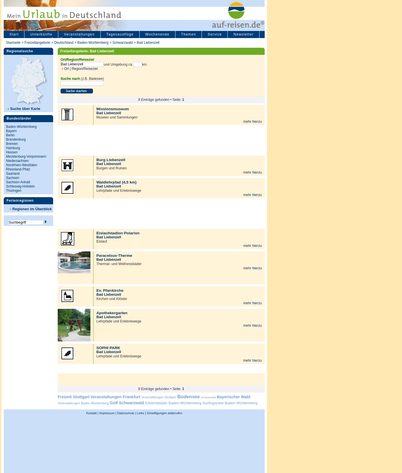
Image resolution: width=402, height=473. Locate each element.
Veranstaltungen (79, 34)
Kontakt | (92, 413)
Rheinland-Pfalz (18, 169)
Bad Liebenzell (148, 43)
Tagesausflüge (120, 34)
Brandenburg (16, 139)
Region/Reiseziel (85, 69)
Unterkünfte (41, 34)
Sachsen (12, 178)
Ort (66, 69)
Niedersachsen (17, 161)
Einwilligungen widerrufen (164, 413)
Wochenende (157, 34)
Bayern (11, 131)
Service (215, 34)
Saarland (13, 174)
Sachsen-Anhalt (18, 182)
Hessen (12, 152)
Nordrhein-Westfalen (21, 165)
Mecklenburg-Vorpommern (26, 157)
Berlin (10, 135)
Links (140, 413)
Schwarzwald (122, 43)
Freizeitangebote (37, 43)
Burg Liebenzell (110, 160)
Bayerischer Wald (233, 397)
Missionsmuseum (112, 109)
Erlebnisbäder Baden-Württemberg (173, 403)
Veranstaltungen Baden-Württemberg (83, 403)
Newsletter (243, 34)
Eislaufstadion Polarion (118, 233)
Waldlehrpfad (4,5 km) (116, 182)
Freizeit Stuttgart (74, 397)
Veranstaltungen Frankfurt (115, 397)
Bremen (12, 144)
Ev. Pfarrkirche (109, 290)
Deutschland (64, 43)
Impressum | (108, 413)
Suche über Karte (23, 109)
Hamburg (13, 148)
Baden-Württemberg (92, 43)
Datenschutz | (126, 413)
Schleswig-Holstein (20, 186)
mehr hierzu (252, 122)
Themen (188, 34)
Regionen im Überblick (30, 209)
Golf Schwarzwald (127, 403)
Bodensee (188, 396)
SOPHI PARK (108, 348)
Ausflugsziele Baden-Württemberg (229, 403)
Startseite (13, 43)
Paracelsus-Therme (114, 255)
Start (13, 34)
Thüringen (13, 191)
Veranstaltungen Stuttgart (158, 397)
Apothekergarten (111, 313)
